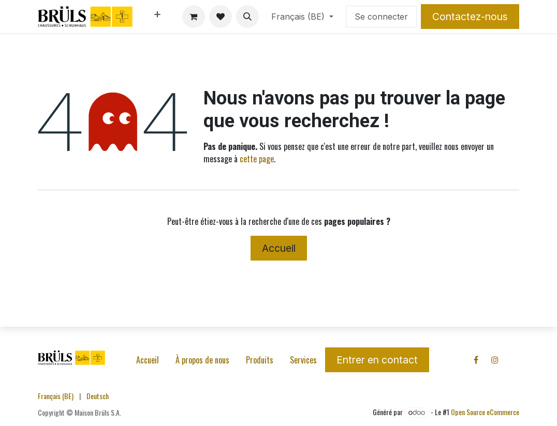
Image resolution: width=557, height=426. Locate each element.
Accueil (279, 248)
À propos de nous (202, 360)
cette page (257, 159)
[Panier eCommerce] (193, 16)
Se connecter (381, 16)
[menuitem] (157, 16)
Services (303, 360)
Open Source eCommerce (485, 411)
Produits (259, 360)
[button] (247, 16)
